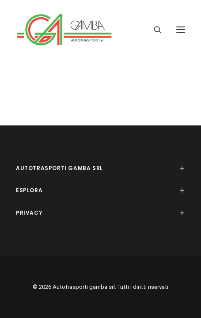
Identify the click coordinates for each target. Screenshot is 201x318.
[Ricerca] (154, 30)
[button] (180, 29)
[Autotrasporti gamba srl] (64, 29)
